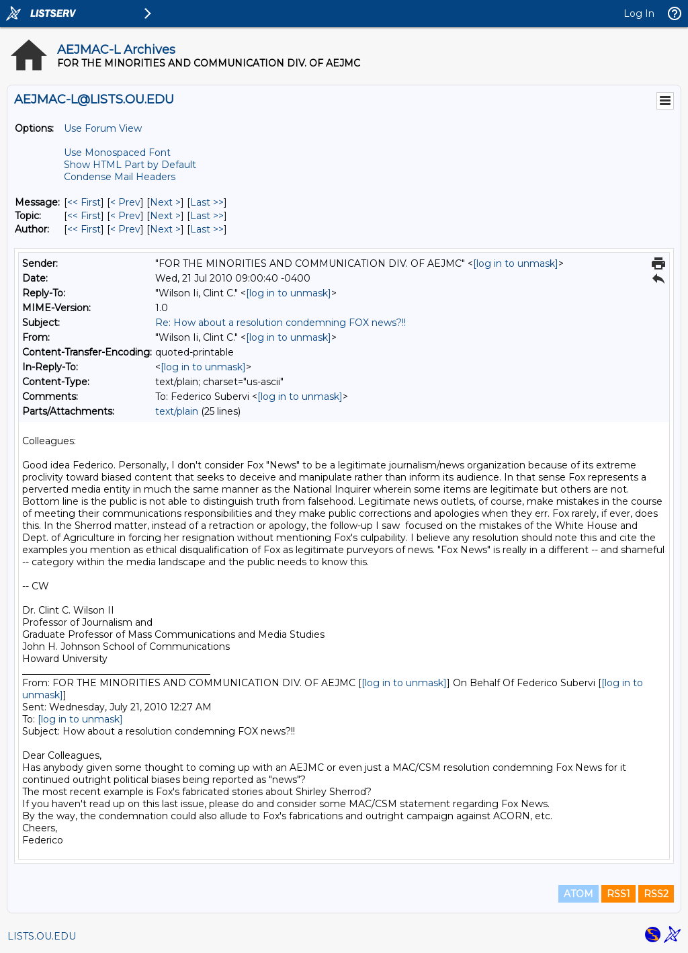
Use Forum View (103, 128)
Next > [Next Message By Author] (165, 229)
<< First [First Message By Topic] (84, 216)
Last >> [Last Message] (207, 202)
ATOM (578, 894)
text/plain (176, 411)
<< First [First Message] (84, 202)
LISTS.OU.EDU (41, 936)
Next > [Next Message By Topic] (165, 216)
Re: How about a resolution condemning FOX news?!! (280, 323)
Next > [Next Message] (165, 202)
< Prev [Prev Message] (125, 202)
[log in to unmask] (515, 263)
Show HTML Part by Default (130, 165)
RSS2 (656, 894)
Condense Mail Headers (119, 177)
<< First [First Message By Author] (84, 229)
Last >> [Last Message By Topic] (207, 216)
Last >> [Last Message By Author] (207, 229)
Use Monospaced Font (117, 153)
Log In (639, 13)
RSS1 (618, 894)
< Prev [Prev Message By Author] (125, 229)
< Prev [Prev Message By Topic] (125, 216)
